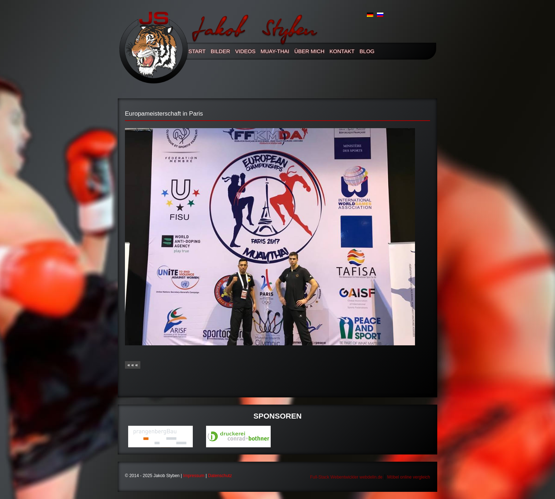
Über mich (309, 51)
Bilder (220, 51)
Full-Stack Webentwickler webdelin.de (346, 477)
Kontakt (342, 51)
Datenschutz (220, 475)
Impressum (193, 475)
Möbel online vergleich (408, 477)
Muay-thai (275, 51)
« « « (132, 365)
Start (197, 51)
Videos (245, 51)
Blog (367, 51)
